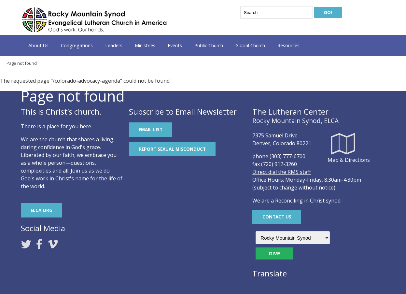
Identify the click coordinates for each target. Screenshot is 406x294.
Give (274, 253)
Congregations (77, 45)
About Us (38, 45)
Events (175, 45)
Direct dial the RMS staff (281, 171)
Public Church (208, 45)
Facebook (39, 244)
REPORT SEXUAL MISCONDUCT (172, 149)
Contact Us (276, 217)
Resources (288, 45)
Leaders (113, 45)
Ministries (145, 45)
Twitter (26, 244)
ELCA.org (41, 210)
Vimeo (53, 244)
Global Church (250, 45)
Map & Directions (343, 144)
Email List (150, 129)
